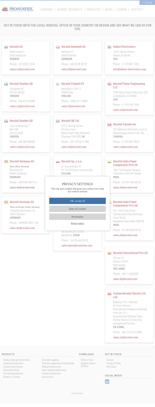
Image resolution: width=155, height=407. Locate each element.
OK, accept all (77, 200)
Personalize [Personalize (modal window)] (77, 216)
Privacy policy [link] (77, 223)
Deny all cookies (77, 208)
